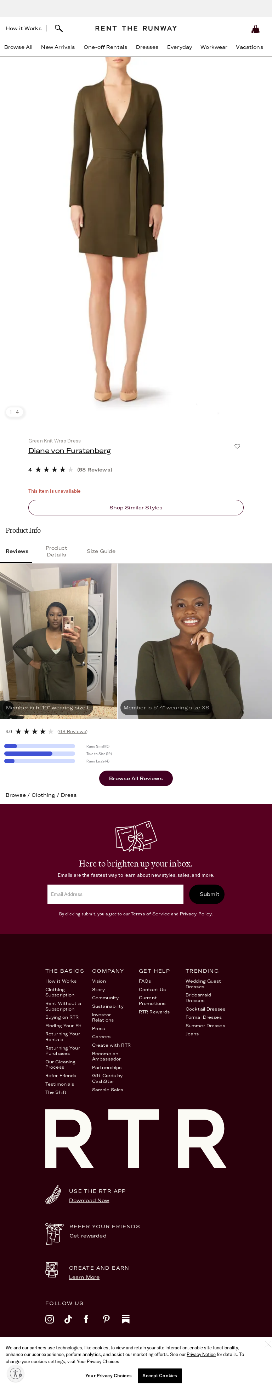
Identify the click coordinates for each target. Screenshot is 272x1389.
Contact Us (152, 989)
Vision (99, 981)
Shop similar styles (136, 507)
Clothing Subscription (59, 992)
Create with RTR (111, 1045)
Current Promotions (152, 1000)
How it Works (24, 28)
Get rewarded (88, 1236)
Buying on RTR (62, 1017)
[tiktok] (74, 1324)
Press (98, 1028)
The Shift (56, 1092)
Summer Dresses (205, 1025)
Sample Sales (107, 1089)
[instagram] (54, 1324)
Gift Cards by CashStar (107, 1078)
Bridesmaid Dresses (198, 997)
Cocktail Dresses (205, 1009)
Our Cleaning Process (60, 1064)
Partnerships (106, 1067)
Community (105, 997)
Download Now (89, 1200)
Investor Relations (103, 1017)
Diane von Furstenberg (69, 450)
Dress (69, 795)
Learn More (84, 1277)
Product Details (56, 551)
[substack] (131, 1324)
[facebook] (93, 1324)
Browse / (19, 795)
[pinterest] (112, 1324)
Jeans (192, 1033)
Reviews (17, 551)
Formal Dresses (204, 1017)
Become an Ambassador (106, 1056)
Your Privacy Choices (212, 1355)
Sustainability (108, 1006)
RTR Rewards (154, 1011)
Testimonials (59, 1084)
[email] (115, 894)
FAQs (145, 981)
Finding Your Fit (63, 1025)
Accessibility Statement (172, 1355)
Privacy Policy (196, 913)
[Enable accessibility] (15, 1373)
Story (98, 989)
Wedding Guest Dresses (203, 983)
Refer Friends (60, 1075)
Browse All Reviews (136, 778)
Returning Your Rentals (62, 1036)
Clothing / (46, 795)
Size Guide (101, 551)
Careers (101, 1036)
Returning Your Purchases (62, 1050)
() (72, 731)
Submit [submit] (210, 894)
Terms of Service (150, 913)
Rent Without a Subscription (63, 1006)
